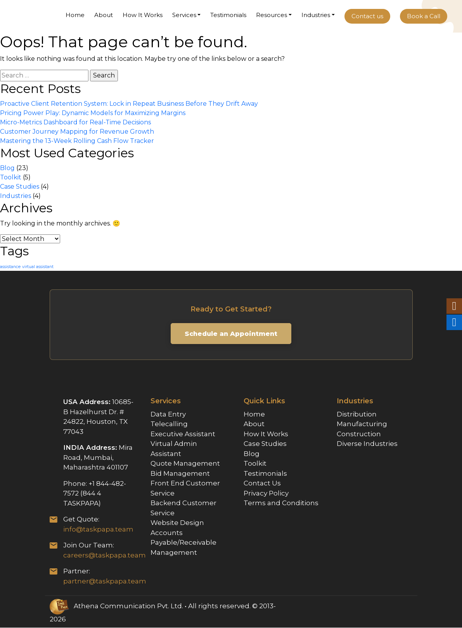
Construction (359, 434)
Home (75, 15)
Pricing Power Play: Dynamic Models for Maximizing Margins (92, 113)
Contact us (367, 16)
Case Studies (19, 186)
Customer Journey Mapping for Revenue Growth (77, 131)
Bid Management (180, 474)
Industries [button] (315, 15)
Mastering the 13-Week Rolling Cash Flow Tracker (77, 141)
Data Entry (168, 414)
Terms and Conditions (281, 503)
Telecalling (169, 424)
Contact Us (262, 483)
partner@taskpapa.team (104, 581)
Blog (7, 168)
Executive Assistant (183, 434)
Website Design (177, 523)
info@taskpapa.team (98, 529)
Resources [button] (271, 15)
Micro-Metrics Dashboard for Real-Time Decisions (75, 122)
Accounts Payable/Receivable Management (183, 543)
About (103, 15)
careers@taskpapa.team (104, 555)
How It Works (143, 15)
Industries (15, 196)
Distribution (357, 414)
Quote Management (185, 464)
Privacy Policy (266, 493)
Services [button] (184, 15)
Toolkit (10, 177)
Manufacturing (362, 424)
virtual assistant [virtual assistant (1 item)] (38, 266)
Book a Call (423, 16)
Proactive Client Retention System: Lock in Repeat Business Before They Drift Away (129, 103)
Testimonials (228, 15)
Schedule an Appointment (231, 333)
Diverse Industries (367, 444)
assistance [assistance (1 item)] (10, 266)
